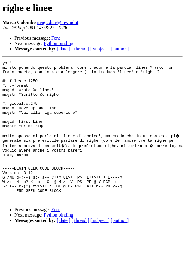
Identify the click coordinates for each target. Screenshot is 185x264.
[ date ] (63, 48)
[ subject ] (100, 48)
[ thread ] (80, 48)
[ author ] (120, 48)
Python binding (58, 43)
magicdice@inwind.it (57, 22)
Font (55, 37)
